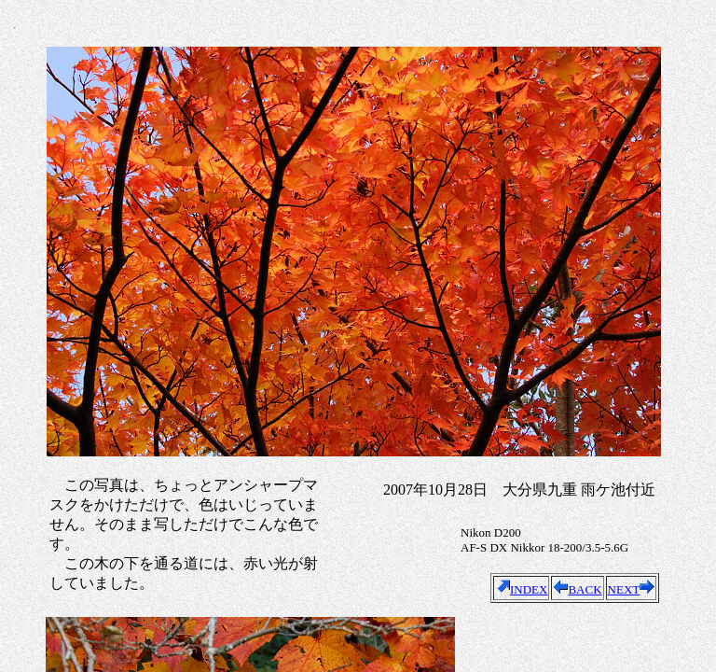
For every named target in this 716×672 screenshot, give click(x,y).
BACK (577, 589)
